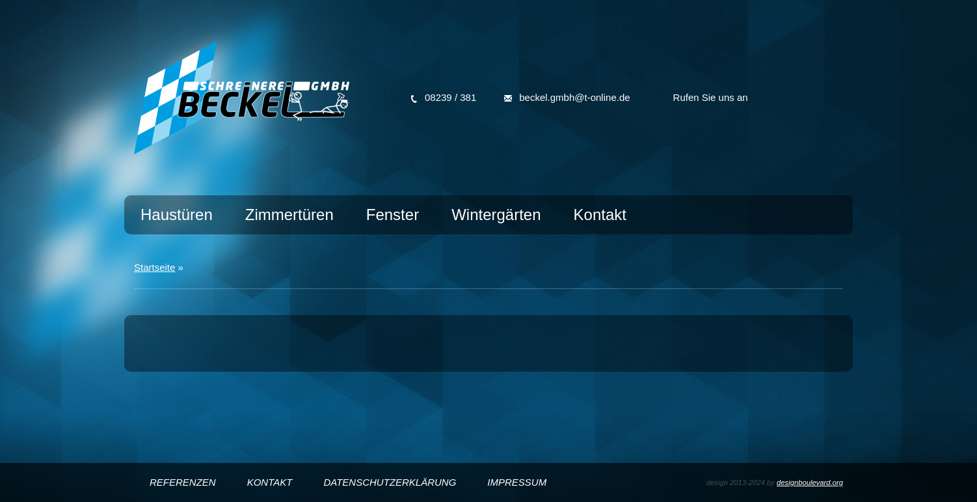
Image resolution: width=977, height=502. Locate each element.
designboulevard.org (810, 482)
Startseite (154, 267)
